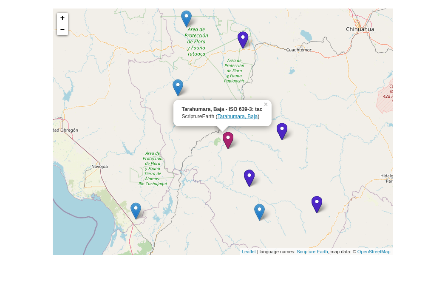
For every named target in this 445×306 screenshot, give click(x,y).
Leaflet (249, 251)
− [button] (62, 30)
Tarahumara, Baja (238, 116)
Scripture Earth (312, 251)
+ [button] (62, 18)
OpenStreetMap (374, 251)
